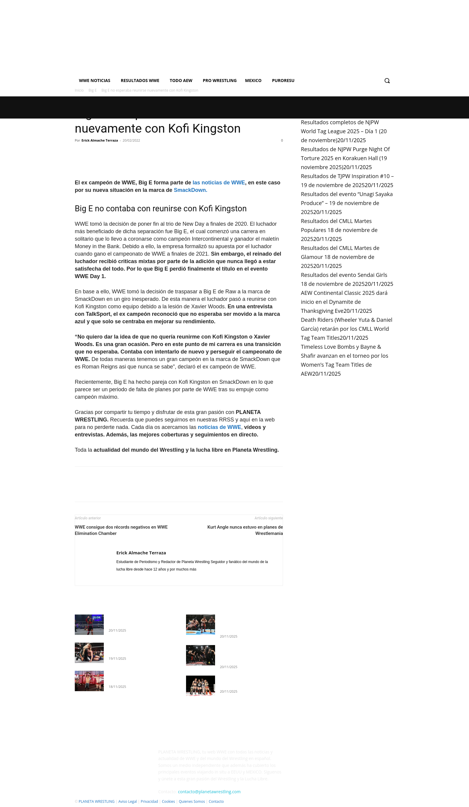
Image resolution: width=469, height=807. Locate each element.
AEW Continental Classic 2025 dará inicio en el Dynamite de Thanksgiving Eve (344, 301)
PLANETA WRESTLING (97, 801)
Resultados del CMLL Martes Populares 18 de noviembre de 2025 (339, 229)
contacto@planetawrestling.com (209, 791)
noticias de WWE (219, 427)
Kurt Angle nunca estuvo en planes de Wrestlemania (245, 530)
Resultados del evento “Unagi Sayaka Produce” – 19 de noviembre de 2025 (347, 203)
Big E (93, 90)
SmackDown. (190, 190)
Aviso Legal (127, 801)
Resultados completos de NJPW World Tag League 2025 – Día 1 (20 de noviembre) (344, 131)
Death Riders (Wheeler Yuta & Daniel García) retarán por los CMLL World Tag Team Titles (346, 328)
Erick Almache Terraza (100, 140)
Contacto (216, 801)
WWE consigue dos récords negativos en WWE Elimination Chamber (121, 530)
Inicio (79, 90)
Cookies (168, 801)
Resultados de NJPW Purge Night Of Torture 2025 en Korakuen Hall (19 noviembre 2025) (345, 158)
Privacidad (149, 801)
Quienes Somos (192, 801)
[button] (387, 80)
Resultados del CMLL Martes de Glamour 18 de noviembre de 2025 (340, 256)
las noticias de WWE (219, 183)
